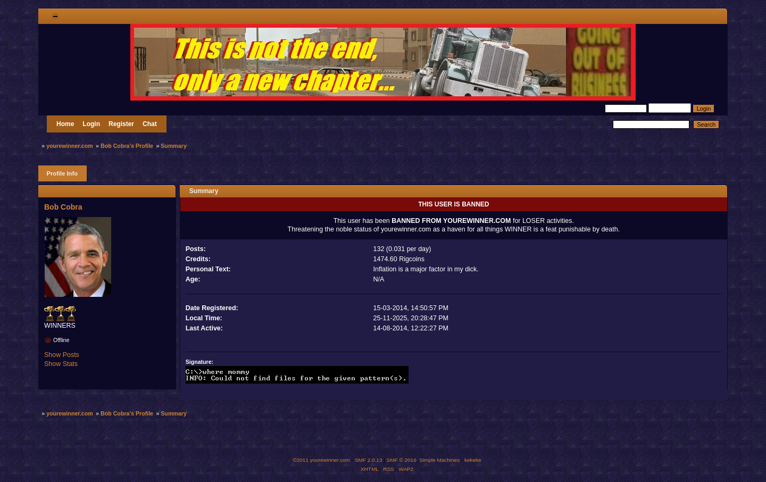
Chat (150, 124)
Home (65, 124)
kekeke (472, 460)
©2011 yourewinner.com (321, 460)
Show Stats (61, 364)
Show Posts (61, 355)
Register (121, 124)
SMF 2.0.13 (368, 460)
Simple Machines (439, 460)
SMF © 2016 (402, 460)
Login (91, 124)
